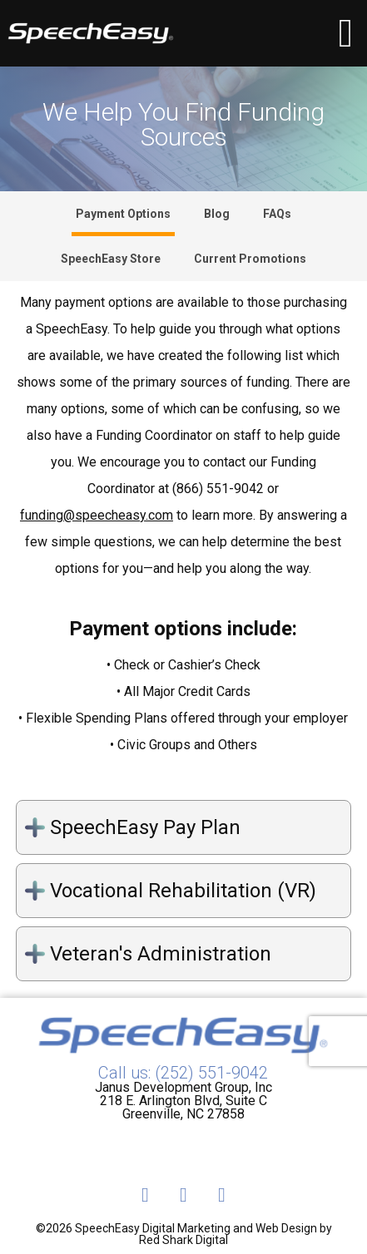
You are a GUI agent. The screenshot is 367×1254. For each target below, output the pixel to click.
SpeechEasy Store (111, 258)
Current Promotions (250, 258)
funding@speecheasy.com (96, 515)
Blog (217, 213)
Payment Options (123, 213)
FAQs (277, 213)
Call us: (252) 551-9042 (183, 1072)
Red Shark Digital (183, 1240)
